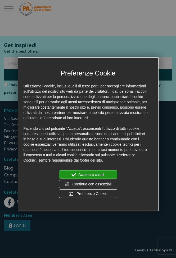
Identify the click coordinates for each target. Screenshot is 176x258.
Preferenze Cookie (88, 194)
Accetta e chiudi (88, 174)
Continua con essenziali (88, 184)
